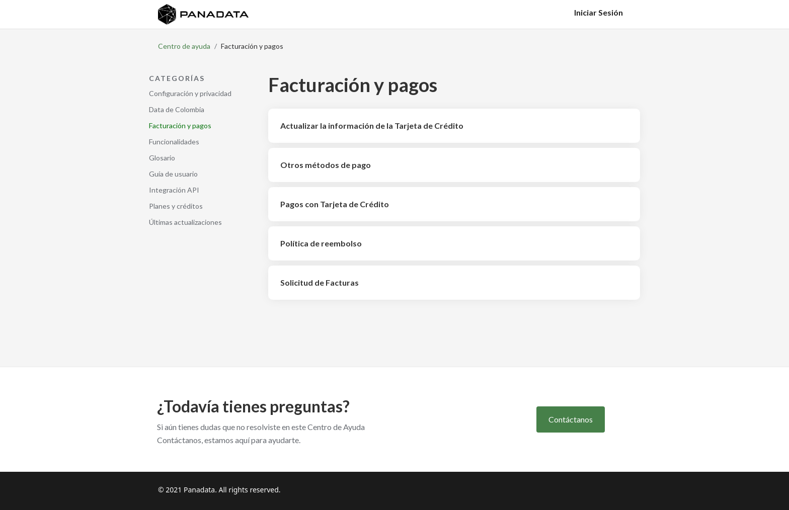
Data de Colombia (176, 109)
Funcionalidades (174, 141)
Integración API (174, 190)
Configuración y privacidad (190, 93)
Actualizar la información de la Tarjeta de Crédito (371, 125)
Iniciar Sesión (598, 12)
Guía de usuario (173, 173)
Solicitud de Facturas (319, 282)
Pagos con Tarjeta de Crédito (334, 204)
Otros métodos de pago (325, 164)
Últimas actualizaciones (185, 222)
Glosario (162, 157)
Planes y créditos (176, 206)
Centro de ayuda (184, 46)
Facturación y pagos (180, 125)
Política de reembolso (321, 243)
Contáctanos (570, 419)
